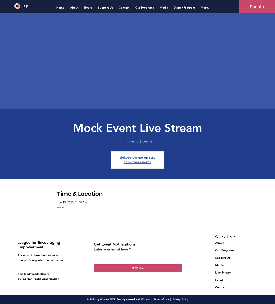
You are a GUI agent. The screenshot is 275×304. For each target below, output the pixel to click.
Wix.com (146, 299)
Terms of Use (161, 299)
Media (219, 265)
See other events (137, 162)
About (219, 243)
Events (219, 280)
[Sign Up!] (138, 268)
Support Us (222, 257)
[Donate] (257, 6)
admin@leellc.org (38, 274)
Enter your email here (111, 249)
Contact (220, 287)
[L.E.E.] (36, 6)
